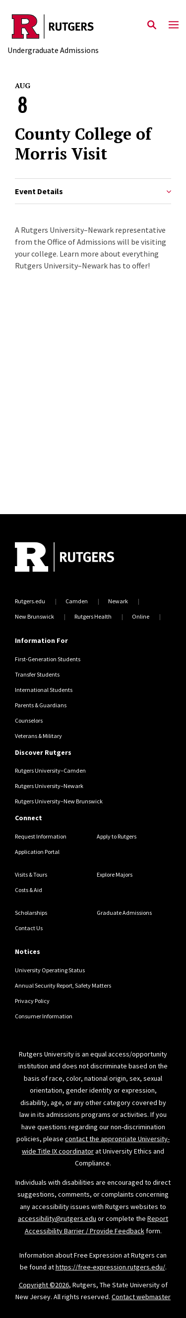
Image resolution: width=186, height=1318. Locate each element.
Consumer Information (43, 1016)
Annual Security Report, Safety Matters (63, 985)
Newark (118, 601)
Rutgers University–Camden (50, 770)
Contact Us (29, 928)
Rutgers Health (93, 616)
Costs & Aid (28, 890)
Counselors (29, 720)
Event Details (93, 191)
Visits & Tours (31, 874)
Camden (76, 601)
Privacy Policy (32, 1000)
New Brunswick (34, 616)
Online (140, 616)
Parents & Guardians (40, 705)
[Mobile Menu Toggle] (174, 25)
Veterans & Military (38, 735)
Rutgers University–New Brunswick (59, 801)
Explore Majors (114, 874)
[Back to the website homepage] (53, 26)
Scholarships (31, 912)
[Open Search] (152, 25)
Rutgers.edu (30, 601)
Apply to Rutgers (116, 836)
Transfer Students (37, 674)
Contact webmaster (141, 1296)
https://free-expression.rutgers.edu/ (110, 1267)
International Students (43, 689)
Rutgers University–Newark (49, 786)
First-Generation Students (47, 659)
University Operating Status (50, 970)
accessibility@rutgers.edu (57, 1218)
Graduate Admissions (124, 912)
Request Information (40, 836)
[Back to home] (82, 558)
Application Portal (37, 851)
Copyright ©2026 (44, 1284)
